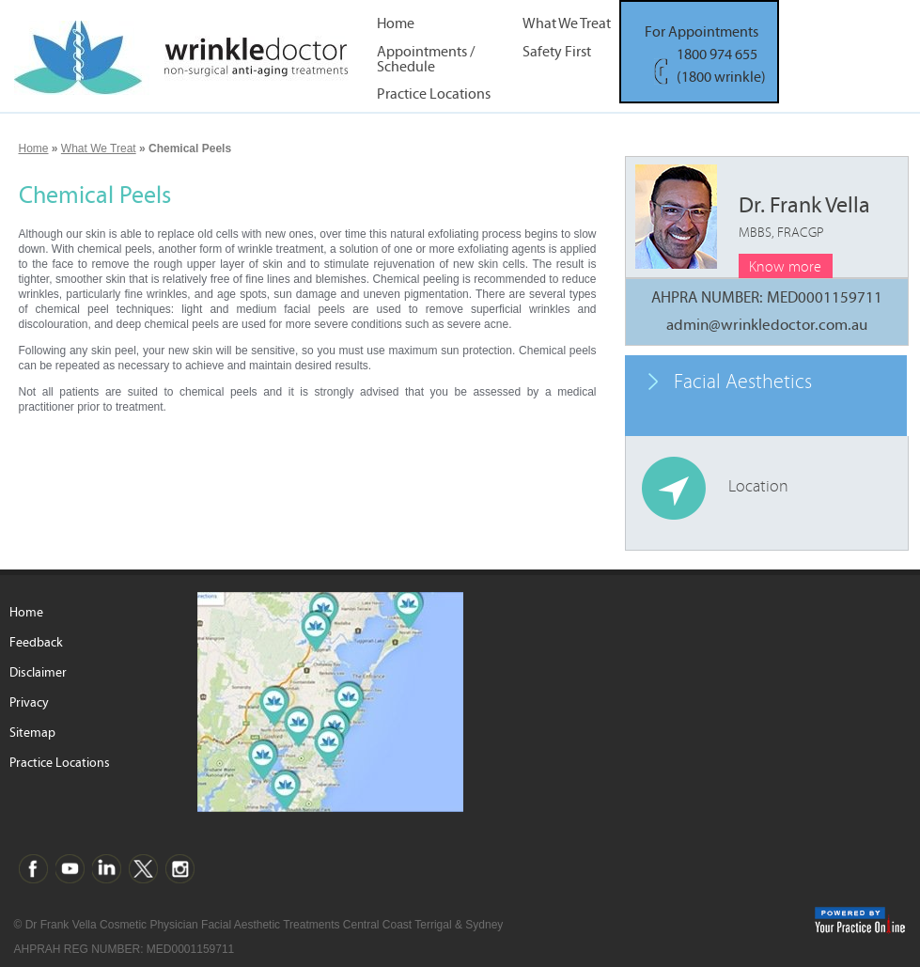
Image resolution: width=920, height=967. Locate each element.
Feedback (36, 642)
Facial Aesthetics (743, 382)
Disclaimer (38, 672)
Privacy (29, 702)
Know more (785, 266)
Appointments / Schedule (426, 58)
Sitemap (32, 733)
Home (395, 24)
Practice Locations (434, 94)
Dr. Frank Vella (804, 217)
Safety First (556, 52)
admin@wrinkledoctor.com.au (766, 325)
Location (758, 486)
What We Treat (566, 24)
